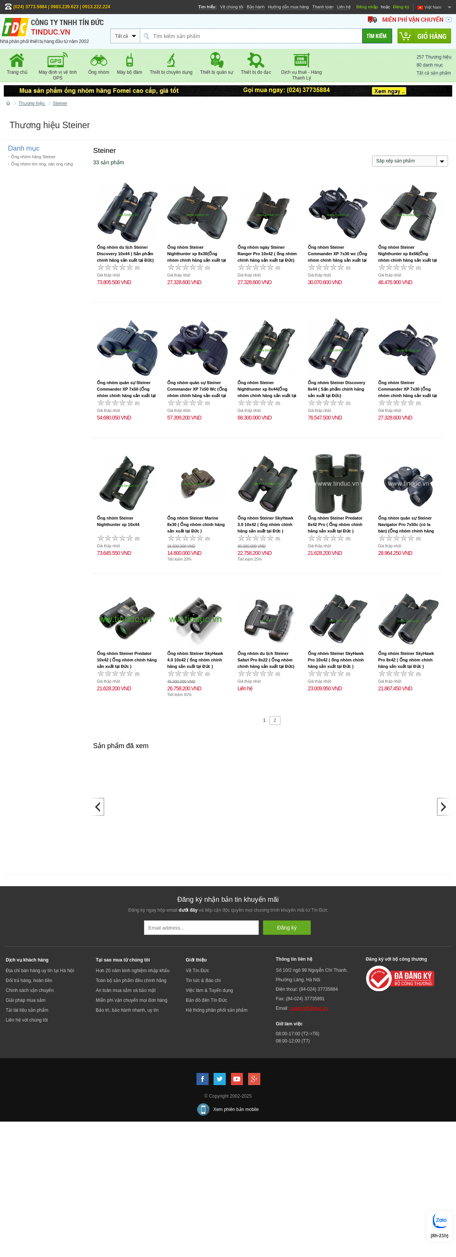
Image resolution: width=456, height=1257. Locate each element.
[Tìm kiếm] (377, 36)
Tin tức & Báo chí (203, 980)
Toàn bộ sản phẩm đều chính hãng (131, 980)
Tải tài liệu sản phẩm (27, 1010)
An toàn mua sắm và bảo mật (126, 990)
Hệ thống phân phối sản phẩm (216, 1010)
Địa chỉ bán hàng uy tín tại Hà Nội (40, 970)
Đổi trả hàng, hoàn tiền (29, 980)
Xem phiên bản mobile (236, 1109)
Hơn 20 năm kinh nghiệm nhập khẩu (132, 970)
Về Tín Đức (197, 970)
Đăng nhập (367, 7)
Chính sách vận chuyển (30, 990)
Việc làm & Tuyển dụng (209, 990)
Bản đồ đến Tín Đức (206, 1000)
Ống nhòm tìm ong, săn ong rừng (42, 164)
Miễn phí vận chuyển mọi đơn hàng (131, 1000)
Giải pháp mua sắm (26, 1000)
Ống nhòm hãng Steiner (33, 156)
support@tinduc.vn (309, 1008)
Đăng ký (401, 7)
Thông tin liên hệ (294, 959)
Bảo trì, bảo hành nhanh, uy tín (127, 1010)
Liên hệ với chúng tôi (27, 1020)
